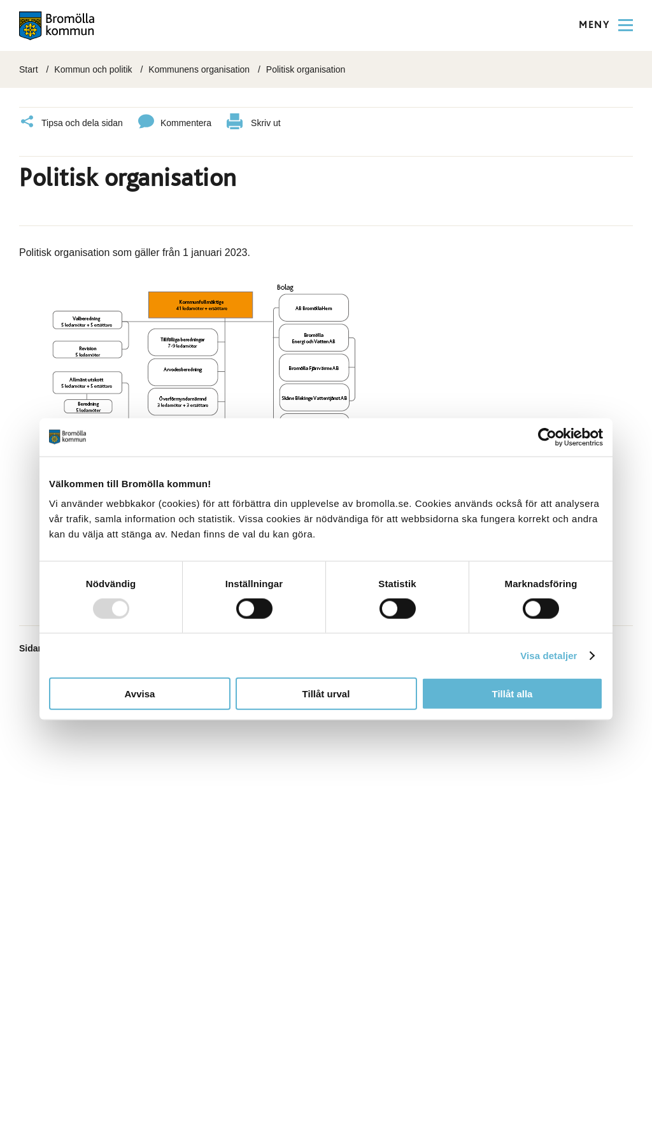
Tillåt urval (326, 693)
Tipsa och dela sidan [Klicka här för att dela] (71, 123)
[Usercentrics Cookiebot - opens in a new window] (547, 436)
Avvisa (140, 693)
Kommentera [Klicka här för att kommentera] (174, 123)
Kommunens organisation (199, 69)
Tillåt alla (512, 693)
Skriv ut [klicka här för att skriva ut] (254, 123)
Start (28, 69)
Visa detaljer (548, 655)
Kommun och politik (93, 69)
